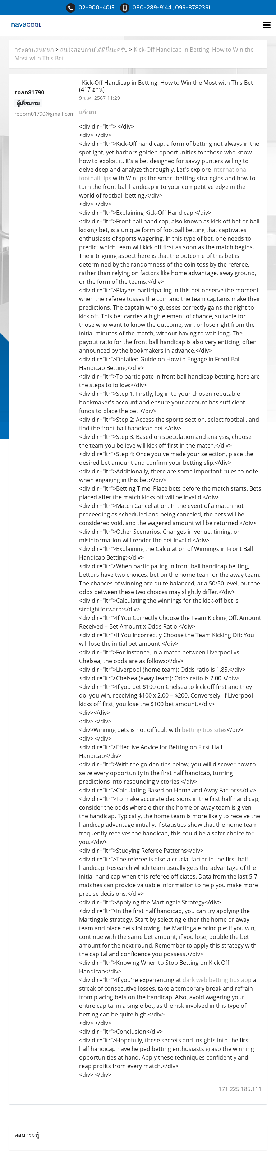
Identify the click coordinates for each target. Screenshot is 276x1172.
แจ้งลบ (87, 112)
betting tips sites (204, 730)
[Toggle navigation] (267, 25)
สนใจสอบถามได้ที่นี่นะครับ (94, 50)
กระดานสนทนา (34, 50)
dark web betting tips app (217, 980)
